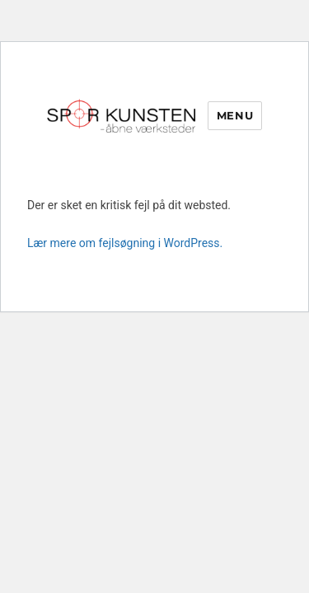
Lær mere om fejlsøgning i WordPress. (124, 243)
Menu (235, 115)
